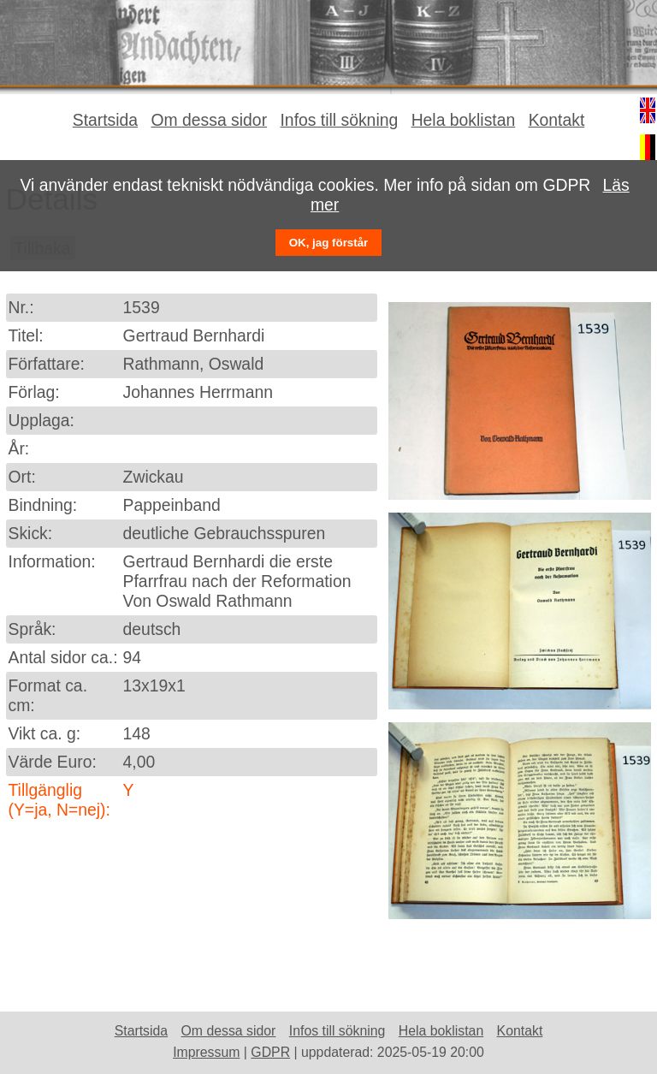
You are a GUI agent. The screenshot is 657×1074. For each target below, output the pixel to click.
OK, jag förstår (329, 242)
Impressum (206, 1052)
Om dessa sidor (209, 119)
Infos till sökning (339, 119)
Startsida (105, 119)
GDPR (270, 1052)
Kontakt (557, 119)
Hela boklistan (463, 119)
